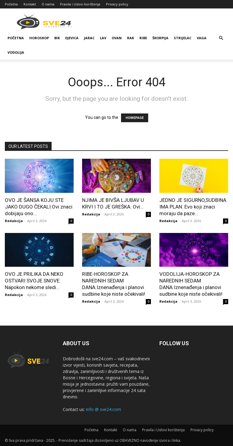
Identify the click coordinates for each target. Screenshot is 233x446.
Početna (11, 4)
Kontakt (30, 4)
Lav (103, 38)
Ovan (117, 38)
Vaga (201, 38)
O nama (48, 4)
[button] (221, 38)
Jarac (89, 38)
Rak (130, 38)
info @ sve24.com (103, 409)
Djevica (71, 38)
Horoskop (39, 38)
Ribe (143, 38)
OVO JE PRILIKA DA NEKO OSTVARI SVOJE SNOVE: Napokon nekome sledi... (34, 280)
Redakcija (14, 220)
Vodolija (16, 52)
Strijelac (182, 38)
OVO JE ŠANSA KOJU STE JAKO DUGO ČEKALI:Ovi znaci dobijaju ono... (38, 206)
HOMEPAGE (135, 118)
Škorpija (160, 38)
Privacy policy (117, 4)
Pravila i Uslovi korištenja (80, 4)
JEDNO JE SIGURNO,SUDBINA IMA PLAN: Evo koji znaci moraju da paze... (192, 206)
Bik (57, 38)
